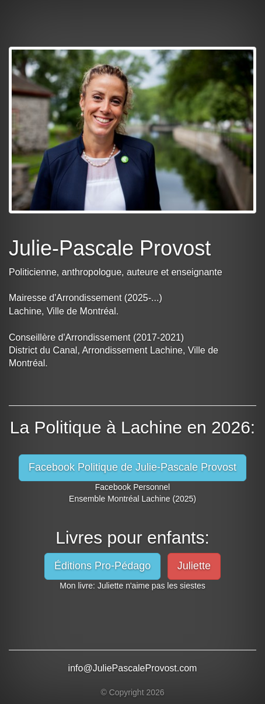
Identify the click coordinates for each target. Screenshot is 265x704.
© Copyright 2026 (132, 692)
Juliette (194, 566)
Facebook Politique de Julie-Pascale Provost (132, 467)
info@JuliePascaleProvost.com (132, 668)
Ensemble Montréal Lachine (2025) (132, 498)
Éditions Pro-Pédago (102, 566)
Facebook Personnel (132, 487)
